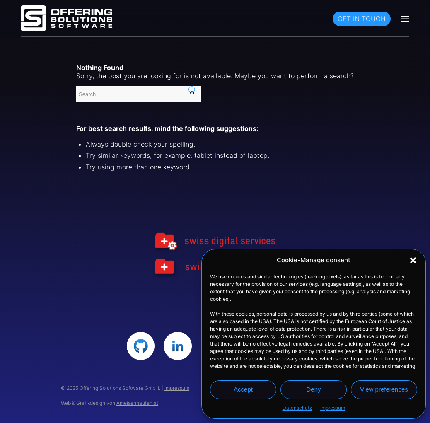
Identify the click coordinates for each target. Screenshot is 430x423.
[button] (413, 260)
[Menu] (405, 19)
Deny (313, 389)
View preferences (384, 389)
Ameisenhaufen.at (137, 403)
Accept (243, 389)
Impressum (332, 408)
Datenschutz (297, 408)
